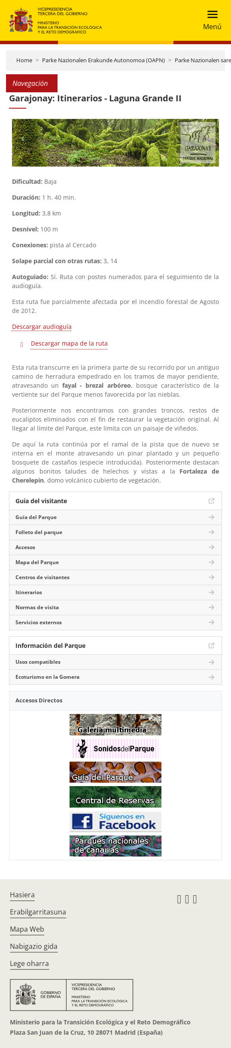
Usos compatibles (38, 661)
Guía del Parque (36, 517)
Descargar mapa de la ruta (69, 343)
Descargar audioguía (42, 326)
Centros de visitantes (42, 577)
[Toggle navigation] (210, 20)
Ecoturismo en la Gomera (47, 676)
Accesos (25, 547)
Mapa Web (27, 929)
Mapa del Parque (37, 562)
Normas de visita (37, 607)
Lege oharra (29, 963)
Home (24, 60)
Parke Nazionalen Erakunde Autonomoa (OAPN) (103, 60)
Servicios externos (38, 622)
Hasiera (22, 894)
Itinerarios (28, 592)
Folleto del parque (38, 532)
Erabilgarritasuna (38, 912)
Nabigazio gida (34, 946)
